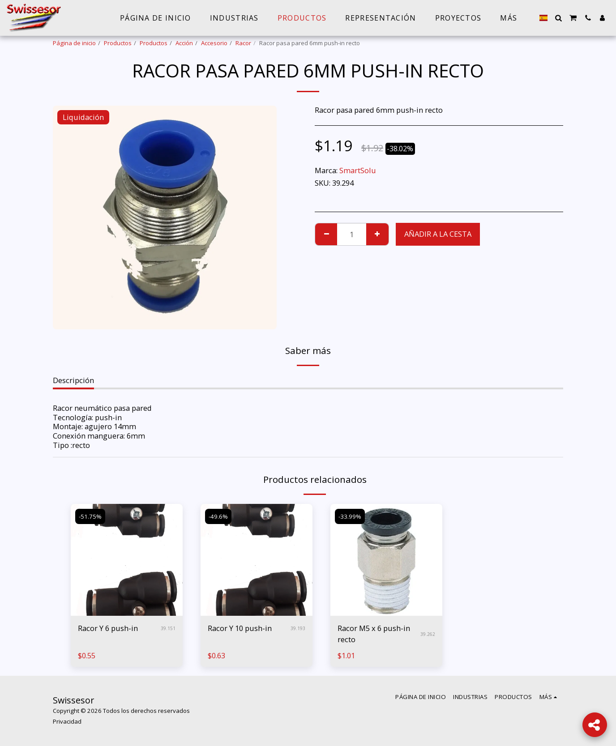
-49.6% (218, 516)
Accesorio (214, 43)
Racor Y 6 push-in (108, 628)
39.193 (298, 628)
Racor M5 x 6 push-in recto (374, 633)
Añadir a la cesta (437, 234)
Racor (243, 43)
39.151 (168, 628)
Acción (184, 43)
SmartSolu (357, 170)
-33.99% (349, 516)
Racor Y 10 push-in (240, 628)
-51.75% (90, 516)
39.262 (427, 634)
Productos (118, 43)
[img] (127, 560)
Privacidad (67, 721)
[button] (558, 17)
